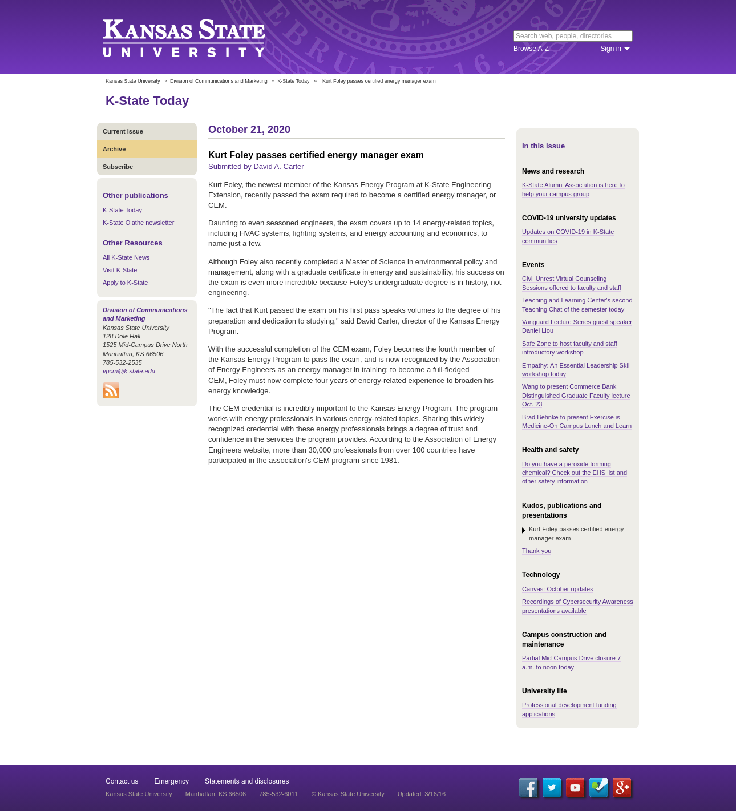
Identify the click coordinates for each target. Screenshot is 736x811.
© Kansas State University (348, 793)
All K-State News (126, 257)
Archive (114, 149)
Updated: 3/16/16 (422, 793)
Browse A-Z (531, 49)
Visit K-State (120, 270)
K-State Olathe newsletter (138, 222)
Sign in (610, 49)
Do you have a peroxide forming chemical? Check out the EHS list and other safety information (574, 473)
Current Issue (123, 131)
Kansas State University (198, 37)
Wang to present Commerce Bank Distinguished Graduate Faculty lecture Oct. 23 (576, 395)
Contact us (122, 781)
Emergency (171, 781)
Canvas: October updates (557, 589)
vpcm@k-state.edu (129, 371)
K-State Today (293, 81)
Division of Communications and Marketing (219, 81)
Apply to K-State (125, 282)
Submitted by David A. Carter (256, 166)
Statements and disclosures (247, 781)
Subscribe (118, 166)
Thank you (536, 550)
